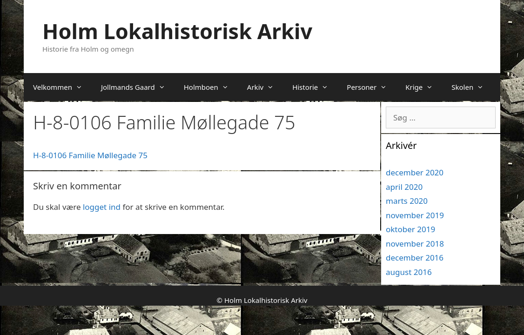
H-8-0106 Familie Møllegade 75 (90, 155)
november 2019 (415, 215)
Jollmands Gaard (138, 87)
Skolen (472, 87)
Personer (371, 87)
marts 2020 (407, 200)
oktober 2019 (410, 229)
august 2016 (409, 272)
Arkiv (265, 87)
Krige (423, 87)
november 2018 (415, 243)
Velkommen (62, 87)
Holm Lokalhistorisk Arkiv (177, 31)
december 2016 (414, 257)
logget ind (102, 206)
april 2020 (404, 186)
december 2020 (414, 172)
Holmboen (211, 87)
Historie (314, 87)
